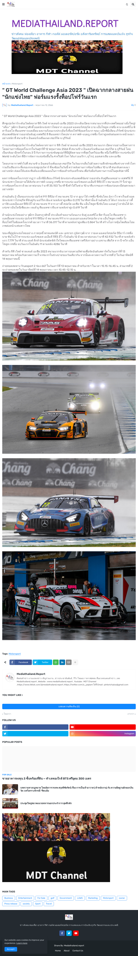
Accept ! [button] (11, 949)
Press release (10, 903)
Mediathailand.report (74, 945)
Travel (49, 903)
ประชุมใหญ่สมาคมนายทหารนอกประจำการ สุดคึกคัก (46, 803)
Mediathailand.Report (31, 674)
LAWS (80, 898)
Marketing (93, 898)
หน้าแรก (6, 84)
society (26, 903)
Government (66, 898)
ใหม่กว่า (7, 714)
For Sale (41, 898)
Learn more (21, 943)
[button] (3, 4)
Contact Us (77, 950)
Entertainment (25, 898)
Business (8, 898)
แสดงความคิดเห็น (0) (69, 706)
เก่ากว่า (130, 714)
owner (122, 898)
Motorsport (17, 84)
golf (52, 898)
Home (58, 950)
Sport (37, 903)
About (66, 950)
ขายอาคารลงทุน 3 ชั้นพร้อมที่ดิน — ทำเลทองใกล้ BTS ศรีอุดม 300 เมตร (46, 778)
